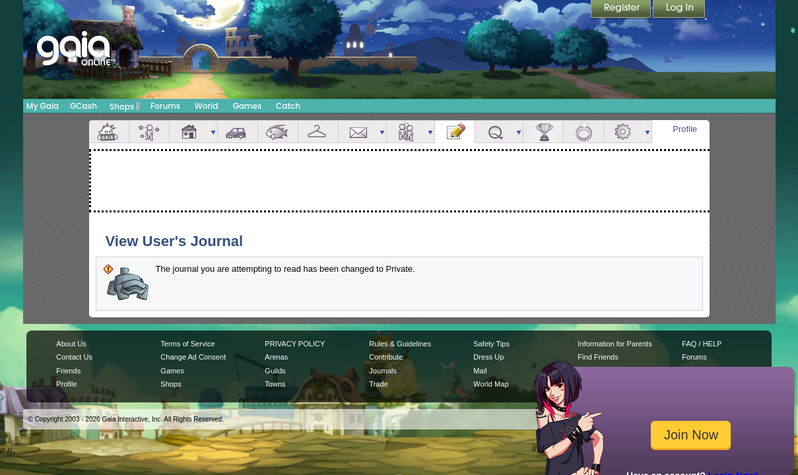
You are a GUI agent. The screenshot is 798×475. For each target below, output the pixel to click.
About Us (71, 344)
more (213, 131)
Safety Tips (491, 344)
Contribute (386, 357)
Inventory (318, 131)
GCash (83, 105)
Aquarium (278, 131)
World (206, 105)
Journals (383, 371)
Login (679, 10)
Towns (275, 384)
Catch (288, 105)
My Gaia (42, 105)
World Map (490, 384)
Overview (109, 131)
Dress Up (488, 357)
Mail (358, 131)
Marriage (583, 131)
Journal (455, 131)
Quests (495, 131)
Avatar (149, 131)
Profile (685, 129)
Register (622, 10)
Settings (624, 131)
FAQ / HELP (701, 344)
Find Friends (598, 357)
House (189, 131)
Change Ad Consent (193, 357)
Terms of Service (187, 344)
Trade (378, 384)
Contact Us (74, 357)
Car (237, 131)
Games (247, 105)
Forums (165, 105)
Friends (406, 131)
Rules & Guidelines (400, 344)
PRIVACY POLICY (295, 344)
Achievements (543, 131)
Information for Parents (614, 344)
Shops (124, 106)
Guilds (275, 371)
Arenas (276, 357)
